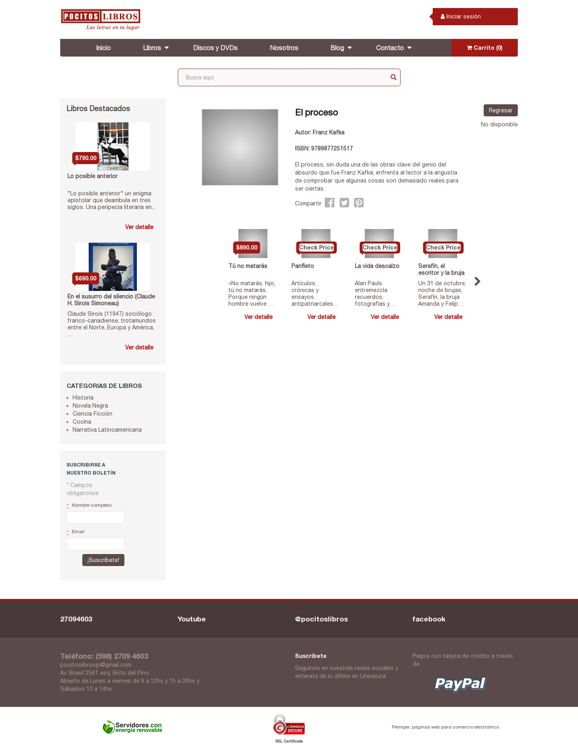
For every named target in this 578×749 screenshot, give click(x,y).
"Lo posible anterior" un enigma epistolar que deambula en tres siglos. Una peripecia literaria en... (111, 200)
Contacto (390, 47)
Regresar (501, 110)
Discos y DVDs (215, 47)
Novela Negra (90, 405)
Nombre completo (89, 505)
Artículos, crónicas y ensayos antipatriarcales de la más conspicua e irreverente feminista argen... (313, 293)
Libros (152, 47)
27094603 (76, 619)
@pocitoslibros (321, 619)
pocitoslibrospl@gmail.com (95, 665)
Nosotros (284, 47)
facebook (429, 619)
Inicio (103, 47)
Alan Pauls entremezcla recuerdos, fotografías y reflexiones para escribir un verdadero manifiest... (376, 293)
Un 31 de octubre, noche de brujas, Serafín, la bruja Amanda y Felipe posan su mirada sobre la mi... (442, 293)
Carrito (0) (485, 47)
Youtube (192, 619)
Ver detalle (139, 227)
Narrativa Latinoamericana (107, 429)
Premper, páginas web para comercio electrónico (445, 727)
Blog (337, 47)
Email (75, 532)
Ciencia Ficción (92, 413)
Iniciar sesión (461, 16)
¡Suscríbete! (103, 560)
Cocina (82, 421)
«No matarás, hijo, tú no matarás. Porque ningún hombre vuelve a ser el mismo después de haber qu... (252, 293)
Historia (83, 397)
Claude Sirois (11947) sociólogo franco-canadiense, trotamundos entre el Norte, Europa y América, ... (111, 324)
